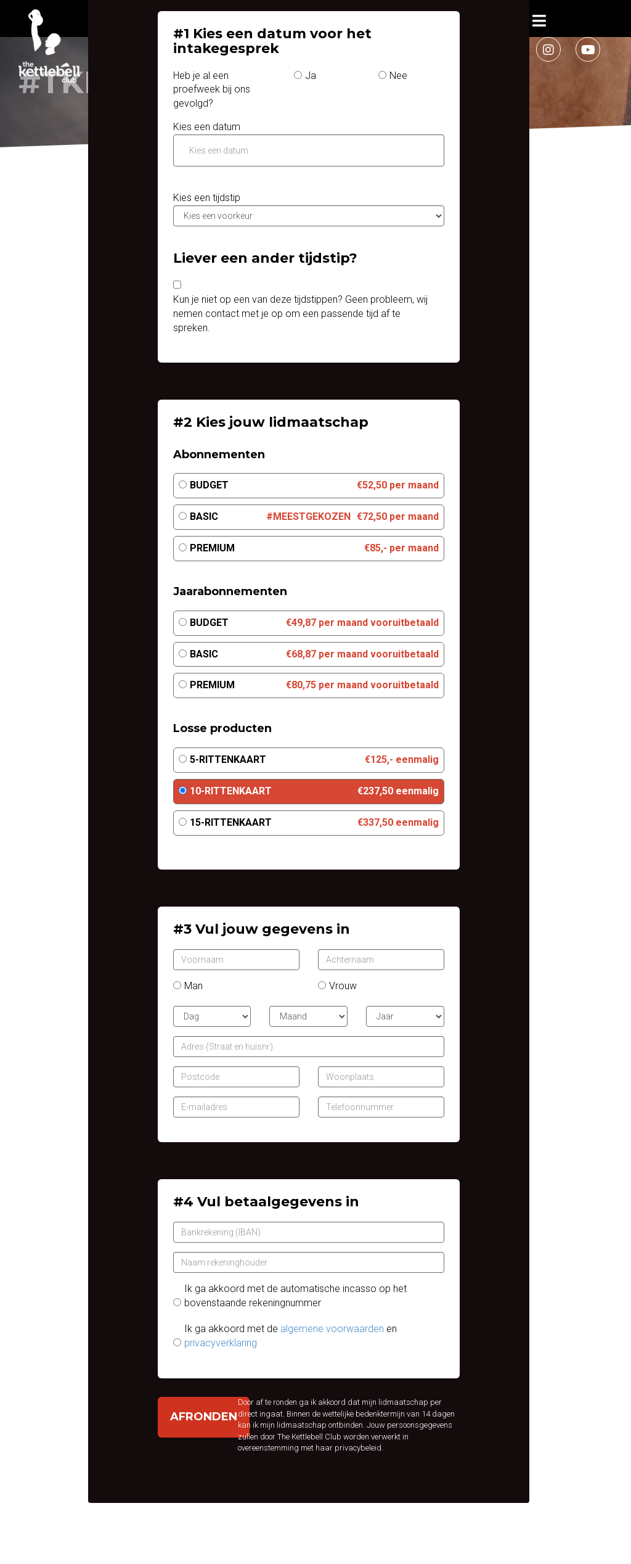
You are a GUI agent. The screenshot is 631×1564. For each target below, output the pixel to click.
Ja (310, 75)
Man (193, 986)
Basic (204, 516)
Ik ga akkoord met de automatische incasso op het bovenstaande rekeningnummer (295, 1296)
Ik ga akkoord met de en (290, 1336)
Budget (209, 485)
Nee (398, 75)
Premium (212, 548)
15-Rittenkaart (231, 822)
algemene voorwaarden (332, 1329)
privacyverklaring (220, 1343)
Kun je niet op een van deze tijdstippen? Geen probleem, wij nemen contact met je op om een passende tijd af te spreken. (300, 314)
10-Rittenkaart (231, 791)
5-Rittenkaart (228, 759)
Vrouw (343, 986)
